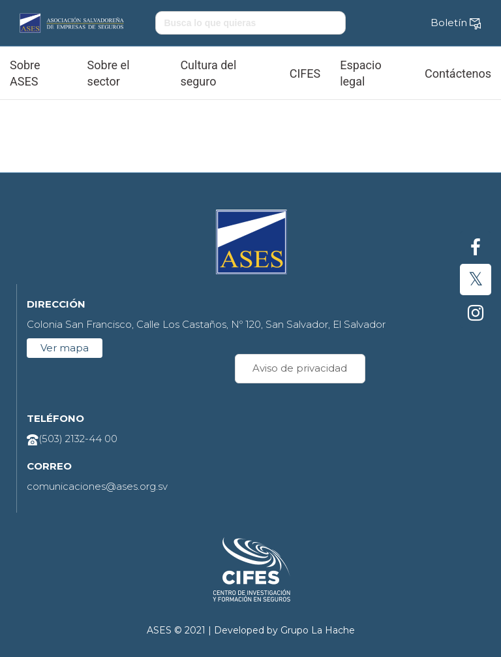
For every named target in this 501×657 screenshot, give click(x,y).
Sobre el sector (108, 73)
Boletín (456, 22)
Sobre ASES (25, 73)
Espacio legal (360, 73)
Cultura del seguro (208, 73)
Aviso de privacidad (299, 368)
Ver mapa (64, 348)
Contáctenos (458, 73)
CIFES (305, 73)
